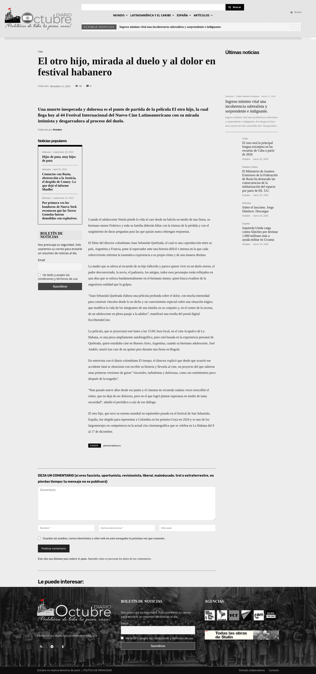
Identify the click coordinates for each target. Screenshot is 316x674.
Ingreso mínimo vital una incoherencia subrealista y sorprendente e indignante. (170, 26)
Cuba (244, 139)
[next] (298, 26)
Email (41, 260)
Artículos (46, 152)
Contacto (274, 670)
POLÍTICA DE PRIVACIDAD (97, 670)
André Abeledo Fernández (247, 96)
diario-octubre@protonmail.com (76, 636)
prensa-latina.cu (112, 445)
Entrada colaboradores (252, 670)
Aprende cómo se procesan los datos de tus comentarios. (120, 558)
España (246, 224)
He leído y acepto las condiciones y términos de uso (58, 277)
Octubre (57, 129)
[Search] (235, 7)
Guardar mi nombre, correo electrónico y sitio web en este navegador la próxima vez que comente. (104, 538)
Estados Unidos (250, 167)
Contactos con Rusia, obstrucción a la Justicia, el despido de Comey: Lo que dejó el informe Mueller (59, 181)
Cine (40, 51)
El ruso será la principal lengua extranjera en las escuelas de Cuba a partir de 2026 (258, 148)
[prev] (292, 26)
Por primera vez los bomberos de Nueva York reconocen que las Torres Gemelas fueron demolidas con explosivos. (59, 210)
